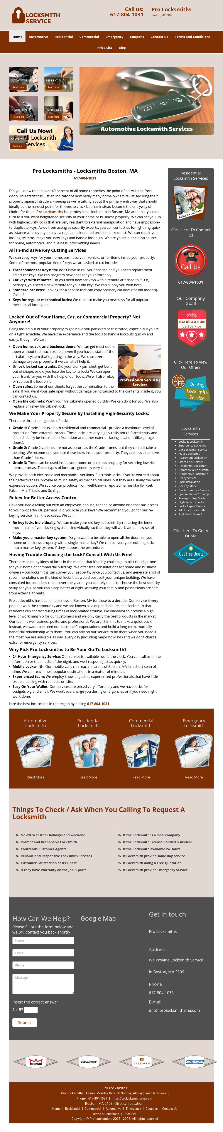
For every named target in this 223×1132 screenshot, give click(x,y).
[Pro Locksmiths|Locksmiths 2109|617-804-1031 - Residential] (53, 81)
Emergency (114, 36)
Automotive (38, 36)
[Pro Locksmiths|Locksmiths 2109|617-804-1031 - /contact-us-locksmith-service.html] (41, 137)
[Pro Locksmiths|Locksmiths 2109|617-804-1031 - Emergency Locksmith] (194, 723)
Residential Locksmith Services (191, 175)
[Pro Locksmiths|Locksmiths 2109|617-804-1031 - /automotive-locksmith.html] (36, 751)
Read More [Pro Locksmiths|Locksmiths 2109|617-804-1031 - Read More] (18, 87)
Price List (104, 47)
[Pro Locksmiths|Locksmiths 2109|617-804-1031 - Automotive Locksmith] (36, 723)
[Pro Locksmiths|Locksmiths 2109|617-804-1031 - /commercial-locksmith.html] (141, 751)
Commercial (89, 36)
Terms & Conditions (106, 1114)
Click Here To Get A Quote (190, 533)
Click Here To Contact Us (190, 232)
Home (17, 36)
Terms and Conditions (192, 36)
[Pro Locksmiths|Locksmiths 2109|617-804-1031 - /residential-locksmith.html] (89, 751)
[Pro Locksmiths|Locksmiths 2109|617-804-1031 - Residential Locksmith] (89, 723)
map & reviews (156, 1093)
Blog (122, 47)
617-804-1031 (127, 14)
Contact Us (159, 36)
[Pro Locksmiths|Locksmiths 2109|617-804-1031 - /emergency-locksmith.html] (194, 751)
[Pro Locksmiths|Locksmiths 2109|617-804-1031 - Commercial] (19, 110)
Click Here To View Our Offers (190, 364)
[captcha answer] (31, 1010)
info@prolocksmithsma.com (174, 1010)
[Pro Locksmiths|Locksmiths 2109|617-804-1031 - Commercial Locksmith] (141, 723)
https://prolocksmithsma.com (132, 1098)
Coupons (137, 36)
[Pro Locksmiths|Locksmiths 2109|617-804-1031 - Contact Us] (18, 140)
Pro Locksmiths (49, 211)
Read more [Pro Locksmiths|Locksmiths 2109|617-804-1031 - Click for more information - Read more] (53, 87)
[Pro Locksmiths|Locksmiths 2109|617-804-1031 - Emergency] (53, 110)
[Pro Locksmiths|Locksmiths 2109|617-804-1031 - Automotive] (19, 81)
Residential (64, 36)
